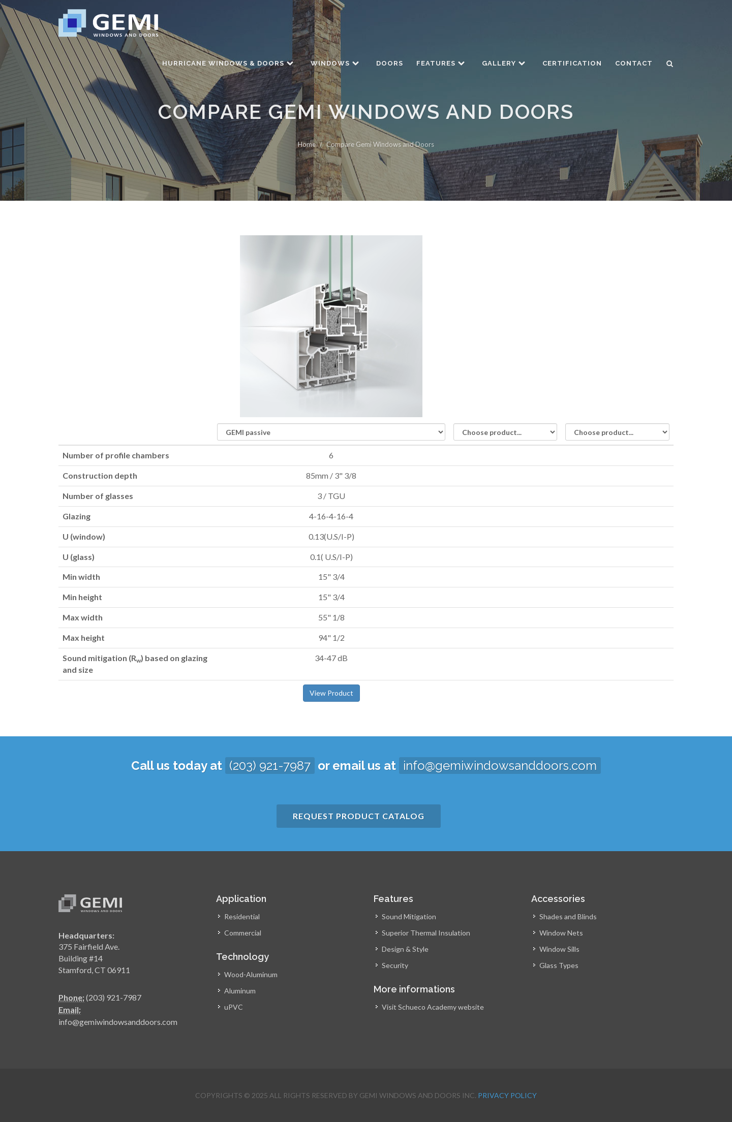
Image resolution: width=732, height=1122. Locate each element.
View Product (331, 693)
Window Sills (559, 949)
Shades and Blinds (568, 916)
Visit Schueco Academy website (433, 1007)
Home (307, 144)
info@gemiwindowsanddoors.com (500, 765)
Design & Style (405, 949)
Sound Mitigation (409, 916)
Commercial (242, 932)
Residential (242, 916)
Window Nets (561, 932)
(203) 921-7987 (270, 765)
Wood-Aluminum (251, 974)
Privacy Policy (507, 1095)
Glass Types (558, 965)
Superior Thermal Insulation (426, 932)
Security (395, 965)
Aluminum (240, 990)
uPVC (233, 1007)
